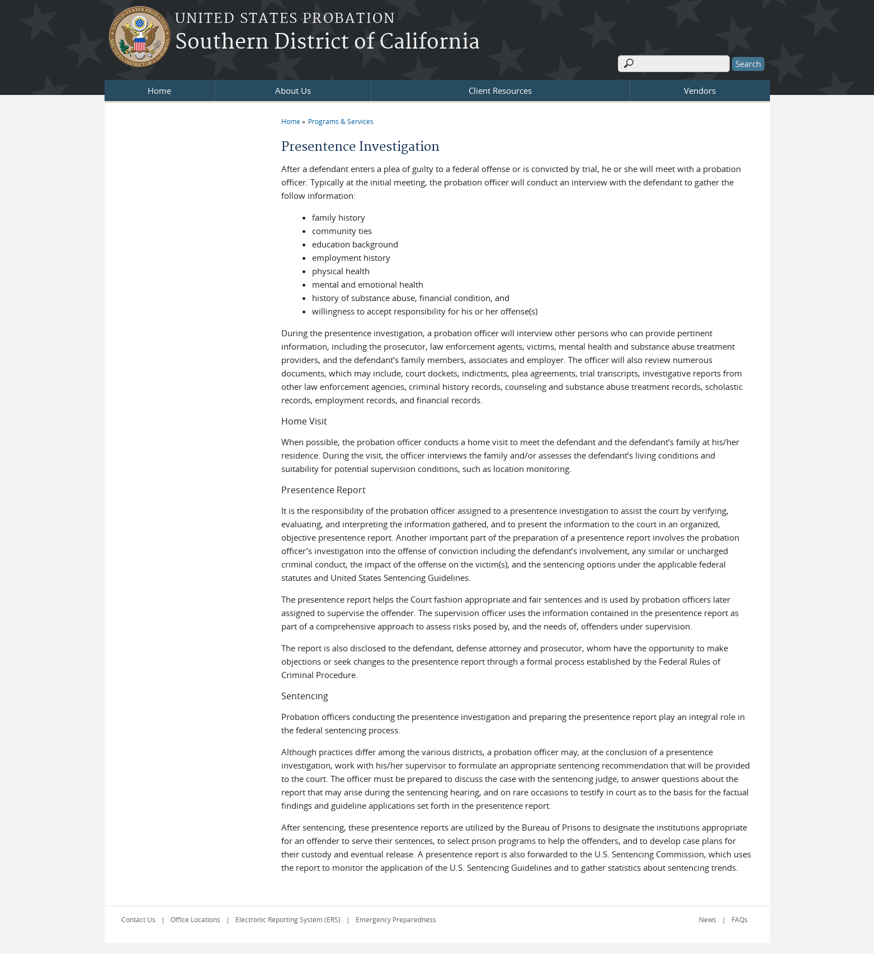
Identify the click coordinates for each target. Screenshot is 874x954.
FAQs (739, 919)
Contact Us (138, 919)
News (707, 919)
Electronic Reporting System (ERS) (288, 919)
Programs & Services (341, 121)
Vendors (700, 90)
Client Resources (500, 90)
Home (159, 90)
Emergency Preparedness (396, 919)
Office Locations (195, 919)
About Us (293, 90)
